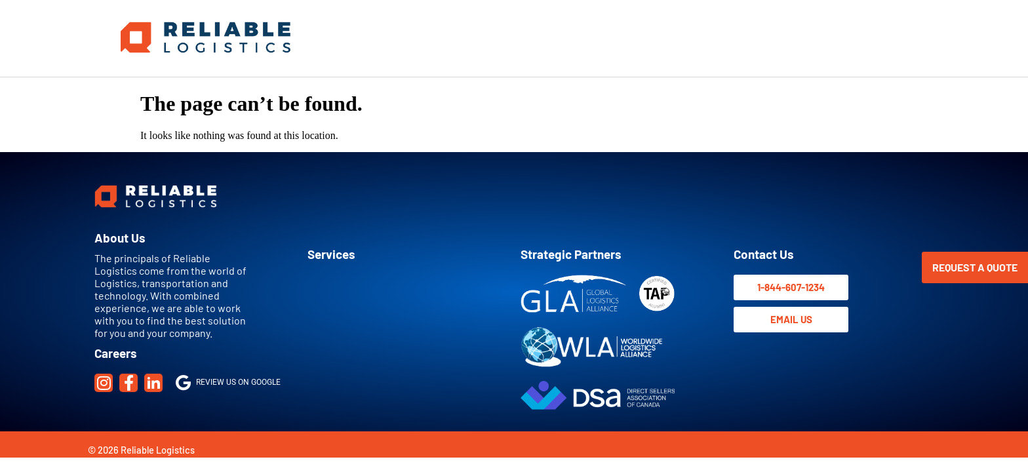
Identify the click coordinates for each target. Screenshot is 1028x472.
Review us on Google (228, 382)
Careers (115, 353)
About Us (119, 237)
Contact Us (763, 254)
